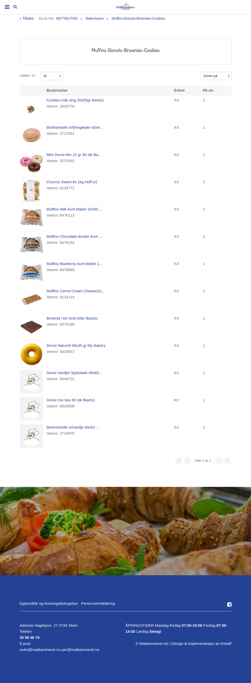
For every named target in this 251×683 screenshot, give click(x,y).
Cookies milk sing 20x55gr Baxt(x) (75, 100)
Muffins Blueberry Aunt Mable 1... (74, 263)
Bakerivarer (95, 18)
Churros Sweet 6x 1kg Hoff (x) (72, 182)
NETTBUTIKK (67, 18)
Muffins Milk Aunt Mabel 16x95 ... (74, 209)
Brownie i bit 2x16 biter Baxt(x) (72, 318)
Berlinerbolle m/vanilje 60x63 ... (73, 427)
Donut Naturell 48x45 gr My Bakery (76, 345)
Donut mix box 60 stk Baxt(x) (71, 400)
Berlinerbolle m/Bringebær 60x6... (75, 127)
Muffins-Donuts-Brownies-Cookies (138, 18)
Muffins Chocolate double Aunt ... (74, 236)
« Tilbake (27, 18)
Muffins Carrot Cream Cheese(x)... (75, 291)
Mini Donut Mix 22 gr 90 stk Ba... (74, 154)
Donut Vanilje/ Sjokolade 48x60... (74, 373)
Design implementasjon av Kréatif (202, 643)
